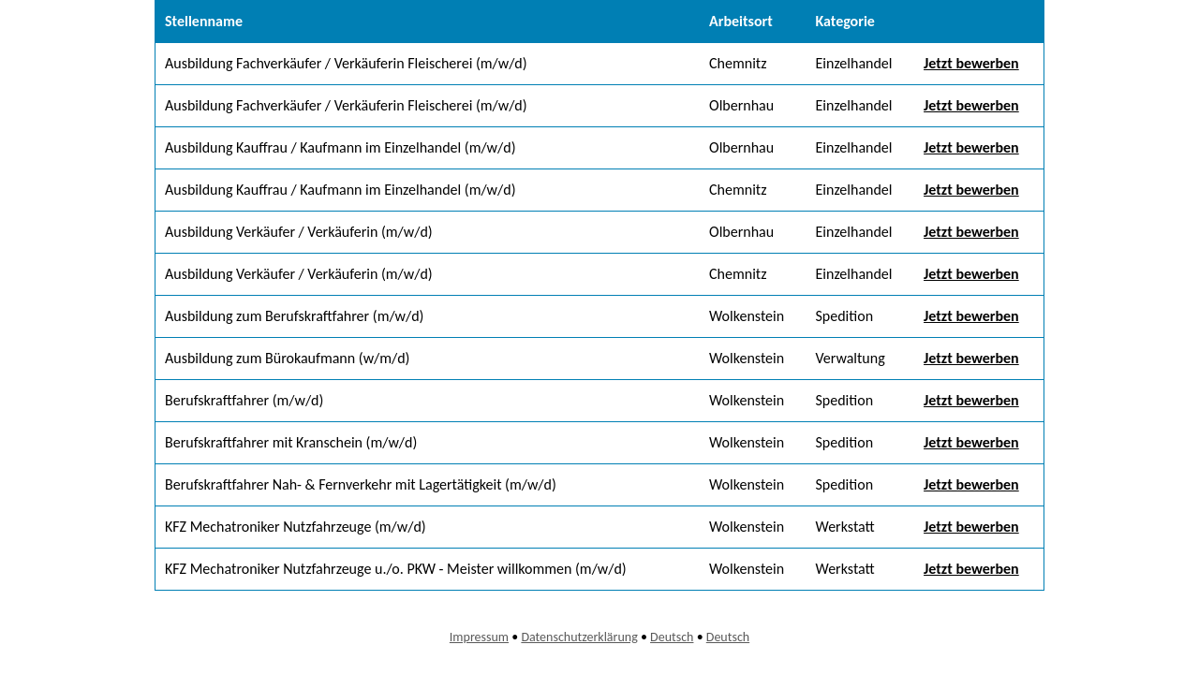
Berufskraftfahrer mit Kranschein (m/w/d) (291, 442)
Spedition (844, 316)
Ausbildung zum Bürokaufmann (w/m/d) (287, 358)
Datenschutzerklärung (579, 637)
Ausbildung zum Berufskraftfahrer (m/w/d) (294, 316)
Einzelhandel (853, 63)
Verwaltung (849, 358)
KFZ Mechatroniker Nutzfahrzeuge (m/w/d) (295, 526)
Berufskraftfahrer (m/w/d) (244, 400)
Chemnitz (737, 63)
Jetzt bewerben (971, 63)
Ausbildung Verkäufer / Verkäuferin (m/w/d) (299, 232)
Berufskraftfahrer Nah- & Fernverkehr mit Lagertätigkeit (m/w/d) (360, 484)
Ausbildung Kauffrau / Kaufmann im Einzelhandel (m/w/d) (340, 147)
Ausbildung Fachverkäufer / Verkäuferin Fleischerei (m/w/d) (346, 63)
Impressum (479, 637)
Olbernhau (741, 105)
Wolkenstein (746, 316)
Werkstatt (844, 526)
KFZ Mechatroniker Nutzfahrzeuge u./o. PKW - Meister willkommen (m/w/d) (396, 569)
